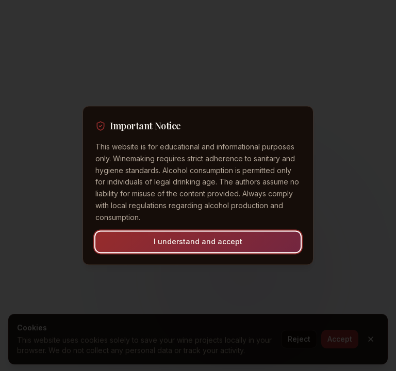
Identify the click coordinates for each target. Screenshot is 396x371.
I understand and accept (198, 242)
